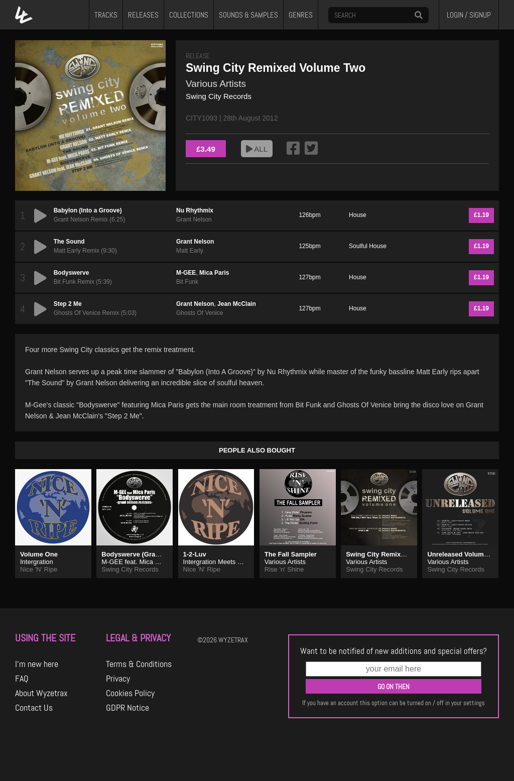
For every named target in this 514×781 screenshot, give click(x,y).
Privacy (118, 679)
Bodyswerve (71, 272)
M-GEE (186, 272)
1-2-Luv (194, 554)
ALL (257, 149)
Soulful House (368, 246)
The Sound (69, 241)
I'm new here (36, 664)
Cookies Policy (130, 693)
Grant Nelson (194, 219)
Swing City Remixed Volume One (397, 554)
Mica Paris (214, 272)
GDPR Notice (127, 708)
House (357, 214)
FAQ (22, 679)
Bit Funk (187, 281)
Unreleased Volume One (464, 554)
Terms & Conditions (139, 664)
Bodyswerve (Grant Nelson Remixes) (158, 554)
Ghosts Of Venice (199, 312)
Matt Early (189, 250)
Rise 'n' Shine (284, 569)
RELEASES (143, 15)
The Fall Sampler (291, 554)
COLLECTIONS (188, 15)
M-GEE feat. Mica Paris (135, 562)
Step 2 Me (68, 303)
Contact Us (34, 708)
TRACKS (105, 15)
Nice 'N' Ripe (38, 569)
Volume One (39, 554)
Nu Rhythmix (194, 210)
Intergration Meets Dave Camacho (233, 562)
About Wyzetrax (41, 693)
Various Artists (216, 83)
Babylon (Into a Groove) (88, 210)
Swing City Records (218, 96)
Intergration (36, 562)
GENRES (301, 15)
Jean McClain (236, 303)
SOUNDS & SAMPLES (248, 15)
